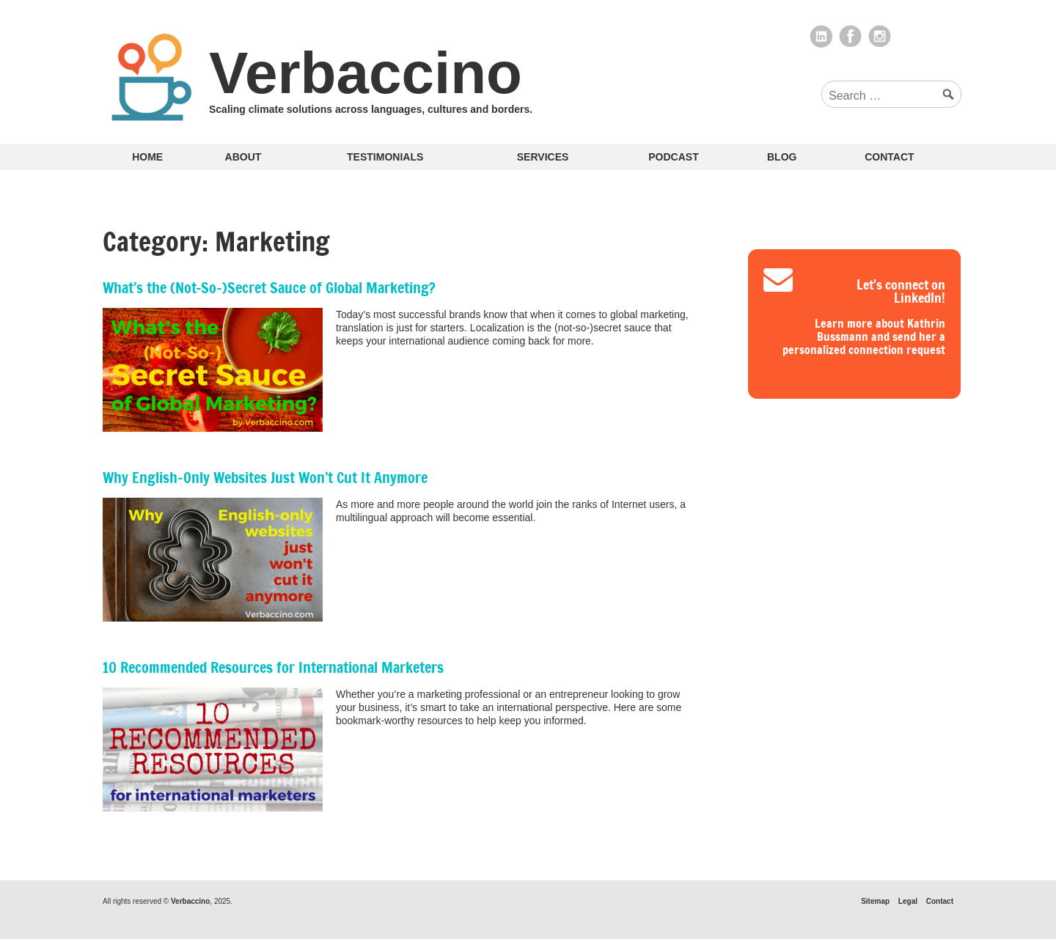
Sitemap (875, 901)
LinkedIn (821, 36)
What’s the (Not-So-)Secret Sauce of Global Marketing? (269, 287)
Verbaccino (365, 73)
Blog (781, 157)
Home (147, 157)
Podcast (673, 157)
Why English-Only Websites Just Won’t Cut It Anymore (265, 477)
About (243, 157)
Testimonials (385, 157)
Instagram (880, 36)
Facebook (850, 36)
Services (543, 157)
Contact (889, 157)
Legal (907, 901)
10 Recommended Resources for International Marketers (273, 667)
